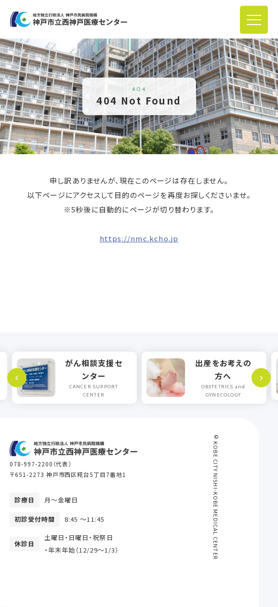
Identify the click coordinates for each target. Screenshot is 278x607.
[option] (74, 378)
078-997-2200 (31, 464)
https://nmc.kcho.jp (139, 238)
